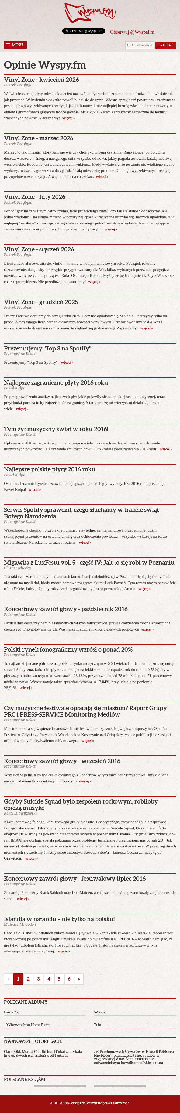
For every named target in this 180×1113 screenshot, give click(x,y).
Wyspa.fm (90, 13)
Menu (17, 45)
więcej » (68, 118)
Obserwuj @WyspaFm (132, 32)
